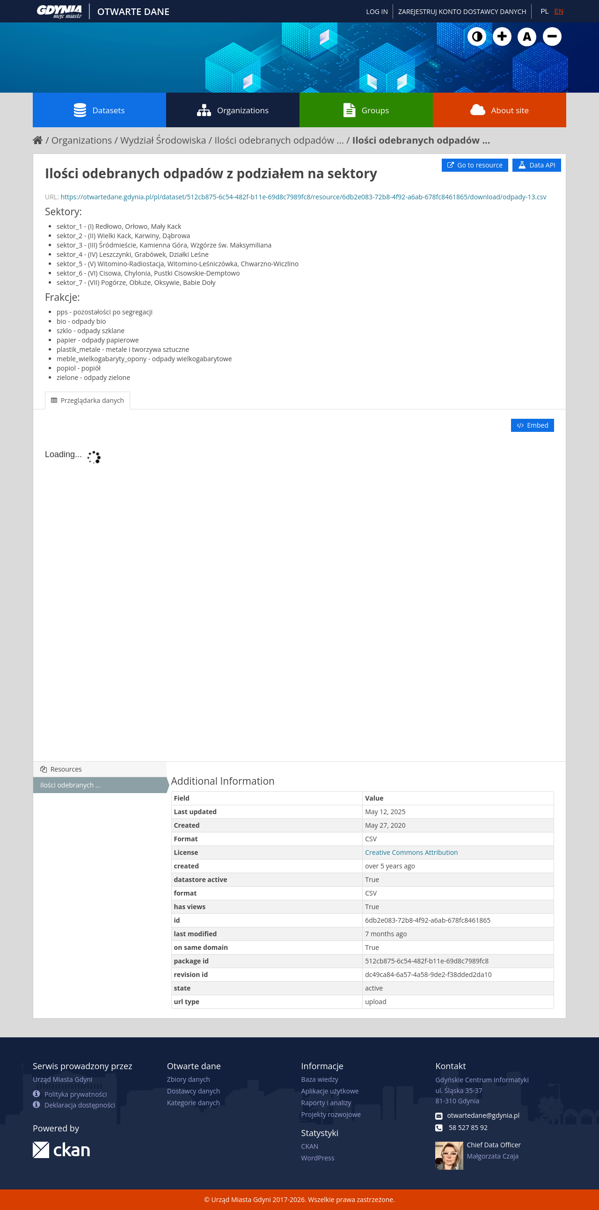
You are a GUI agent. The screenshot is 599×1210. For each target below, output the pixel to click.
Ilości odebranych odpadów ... (279, 140)
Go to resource (475, 164)
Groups (366, 110)
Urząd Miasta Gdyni (62, 1079)
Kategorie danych (193, 1102)
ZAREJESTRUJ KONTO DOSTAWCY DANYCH (462, 11)
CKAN (310, 1146)
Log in (377, 11)
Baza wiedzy (319, 1079)
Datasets (99, 110)
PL (544, 11)
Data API (536, 164)
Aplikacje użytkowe (330, 1090)
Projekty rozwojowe (331, 1114)
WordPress (318, 1157)
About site (499, 110)
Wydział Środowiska (163, 140)
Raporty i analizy (326, 1102)
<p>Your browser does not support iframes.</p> (299, 597)
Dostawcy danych (193, 1090)
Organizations (233, 110)
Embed (532, 425)
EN (559, 11)
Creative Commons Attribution (411, 852)
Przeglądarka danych (87, 400)
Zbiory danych (188, 1079)
